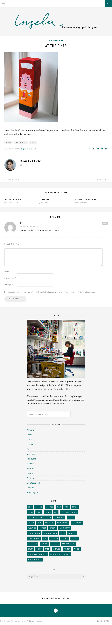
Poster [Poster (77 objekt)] (44, 544)
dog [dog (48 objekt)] (39, 523)
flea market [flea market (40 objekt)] (62, 523)
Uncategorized (33, 483)
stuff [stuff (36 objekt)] (30, 549)
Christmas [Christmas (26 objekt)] (59, 517)
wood (33, 142)
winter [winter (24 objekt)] (67, 549)
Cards (29, 439)
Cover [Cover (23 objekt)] (31, 523)
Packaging (31, 458)
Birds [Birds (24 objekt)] (74, 507)
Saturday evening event (85, 199)
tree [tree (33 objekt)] (47, 549)
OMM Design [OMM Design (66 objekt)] (34, 538)
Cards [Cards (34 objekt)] (48, 512)
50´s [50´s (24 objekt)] (30, 507)
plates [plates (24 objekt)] (74, 538)
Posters (30, 478)
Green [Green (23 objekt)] (52, 528)
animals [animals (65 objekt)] (49, 507)
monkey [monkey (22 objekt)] (72, 533)
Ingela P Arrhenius (28, 148)
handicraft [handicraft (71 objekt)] (64, 528)
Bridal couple (46, 199)
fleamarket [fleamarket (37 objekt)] (77, 523)
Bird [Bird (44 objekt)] (67, 507)
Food (29, 449)
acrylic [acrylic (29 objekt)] (38, 507)
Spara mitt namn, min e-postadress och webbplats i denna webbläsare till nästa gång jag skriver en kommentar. (52, 292)
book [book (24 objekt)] (30, 512)
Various (30, 487)
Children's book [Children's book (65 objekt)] (69, 512)
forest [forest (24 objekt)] (43, 528)
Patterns (30, 468)
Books (29, 434)
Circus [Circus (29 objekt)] (71, 517)
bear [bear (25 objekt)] (59, 507)
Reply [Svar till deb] (105, 223)
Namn (7, 271)
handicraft (21, 142)
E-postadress (10, 278)
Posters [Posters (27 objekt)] (55, 544)
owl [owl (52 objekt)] (45, 538)
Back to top (104, 621)
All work (30, 430)
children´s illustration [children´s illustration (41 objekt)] (39, 517)
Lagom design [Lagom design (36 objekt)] (50, 533)
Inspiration (31, 454)
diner (9, 142)
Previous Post (12, 179)
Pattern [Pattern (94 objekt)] (54, 538)
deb (21, 223)
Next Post (102, 179)
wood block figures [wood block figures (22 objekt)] (60, 554)
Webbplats (8, 284)
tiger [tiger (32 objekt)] (39, 549)
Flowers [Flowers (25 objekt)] (32, 528)
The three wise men (12, 199)
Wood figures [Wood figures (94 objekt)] (35, 559)
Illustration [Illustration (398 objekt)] (34, 533)
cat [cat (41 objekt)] (55, 512)
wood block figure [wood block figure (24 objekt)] (37, 554)
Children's (31, 444)
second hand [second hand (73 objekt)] (68, 544)
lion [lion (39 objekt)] (63, 533)
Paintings (31, 463)
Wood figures (56, 41)
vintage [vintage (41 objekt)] (56, 549)
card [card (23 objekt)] (39, 512)
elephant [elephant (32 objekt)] (49, 523)
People (30, 473)
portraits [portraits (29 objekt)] (32, 544)
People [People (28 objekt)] (65, 538)
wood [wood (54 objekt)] (76, 549)
